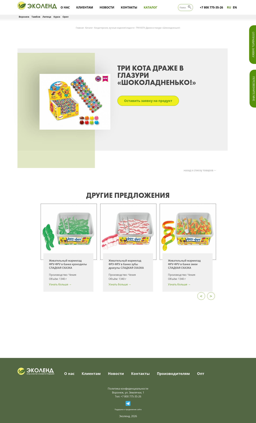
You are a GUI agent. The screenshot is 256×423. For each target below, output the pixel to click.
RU (229, 7)
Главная (80, 27)
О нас (65, 7)
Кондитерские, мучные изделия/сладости (114, 27)
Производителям (173, 373)
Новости (107, 7)
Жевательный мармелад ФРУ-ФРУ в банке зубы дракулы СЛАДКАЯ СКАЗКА (126, 264)
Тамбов (36, 16)
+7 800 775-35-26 (211, 7)
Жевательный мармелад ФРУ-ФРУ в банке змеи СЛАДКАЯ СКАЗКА (184, 264)
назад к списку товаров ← (200, 170)
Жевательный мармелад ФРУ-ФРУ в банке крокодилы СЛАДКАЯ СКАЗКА (68, 264)
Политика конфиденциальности (128, 388)
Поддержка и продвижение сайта (128, 409)
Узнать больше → (60, 284)
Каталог (150, 7)
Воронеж (24, 16)
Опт (200, 373)
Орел (66, 16)
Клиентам (84, 7)
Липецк (46, 16)
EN (235, 7)
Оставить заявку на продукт (148, 100)
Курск (57, 16)
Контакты (129, 7)
